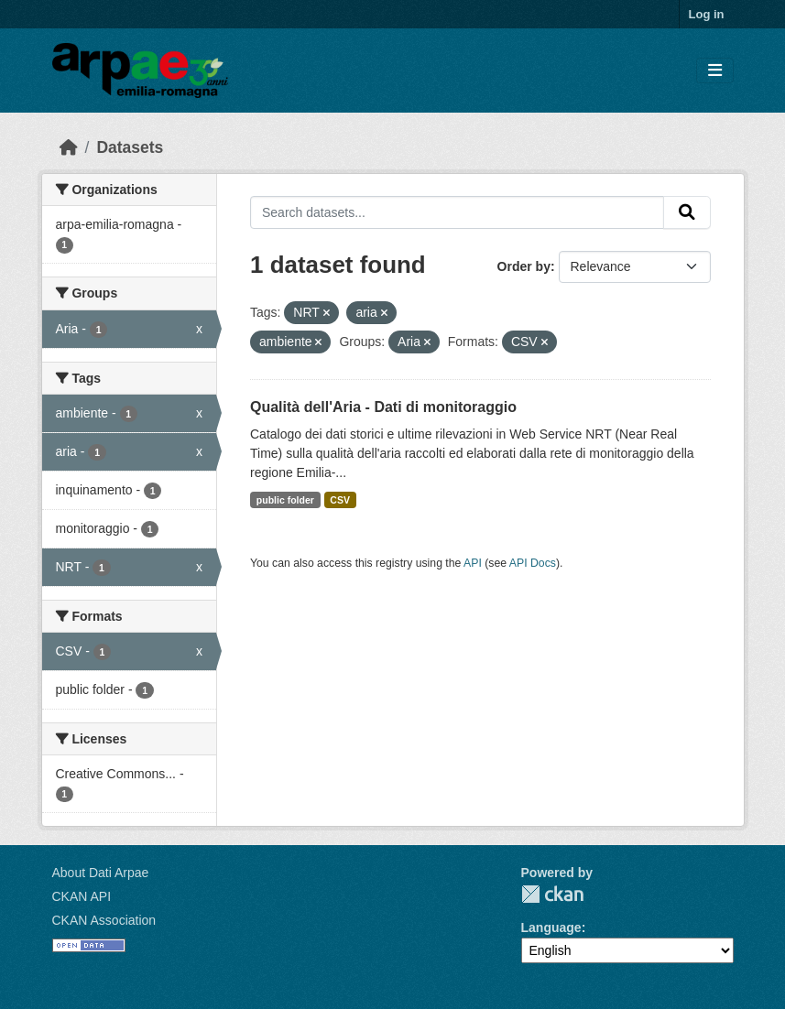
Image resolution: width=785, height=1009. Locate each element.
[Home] (69, 147)
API (472, 563)
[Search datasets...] (457, 212)
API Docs (532, 563)
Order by (524, 266)
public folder (285, 499)
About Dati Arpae (100, 872)
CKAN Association (104, 920)
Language (551, 927)
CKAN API (82, 896)
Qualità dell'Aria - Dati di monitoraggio (383, 407)
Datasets (129, 147)
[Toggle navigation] (715, 71)
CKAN (552, 894)
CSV (340, 499)
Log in (707, 14)
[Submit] (687, 212)
